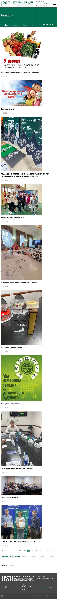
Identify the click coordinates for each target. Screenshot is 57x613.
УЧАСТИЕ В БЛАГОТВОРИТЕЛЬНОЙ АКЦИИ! (18, 542)
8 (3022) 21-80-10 (42, 3)
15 (40, 550)
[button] (54, 4)
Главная (45, 24)
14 (36, 550)
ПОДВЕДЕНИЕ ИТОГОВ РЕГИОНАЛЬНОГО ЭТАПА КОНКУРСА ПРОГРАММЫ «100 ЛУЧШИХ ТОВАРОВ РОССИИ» (25, 175)
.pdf (45, 587)
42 (48, 550)
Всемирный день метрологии (11, 347)
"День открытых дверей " (10, 497)
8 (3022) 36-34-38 (42, 5)
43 (52, 550)
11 (24, 550)
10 (20, 550)
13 (32, 550)
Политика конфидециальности (47, 596)
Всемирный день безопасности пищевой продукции (20, 72)
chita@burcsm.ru (7, 587)
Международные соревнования (12, 217)
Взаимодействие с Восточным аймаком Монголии (19, 282)
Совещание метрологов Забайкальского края (17, 469)
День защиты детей (8, 109)
